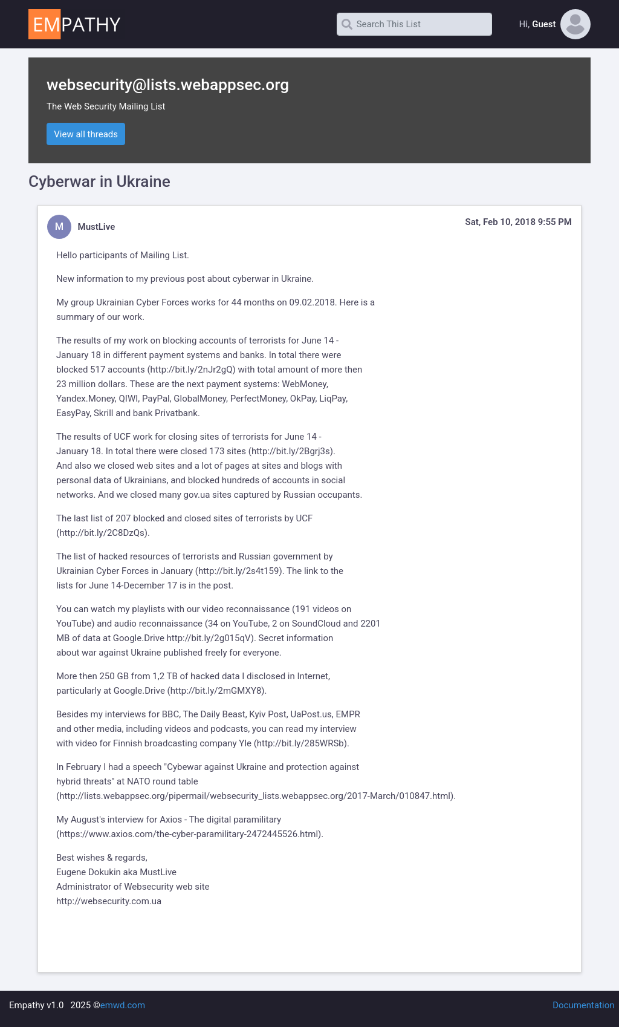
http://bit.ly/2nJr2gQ (192, 369)
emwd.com (122, 1005)
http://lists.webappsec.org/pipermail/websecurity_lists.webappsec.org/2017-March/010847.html (254, 796)
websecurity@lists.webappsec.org (168, 85)
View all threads (86, 134)
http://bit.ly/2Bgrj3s (290, 451)
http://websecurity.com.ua (108, 901)
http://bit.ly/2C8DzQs (101, 532)
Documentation (583, 1005)
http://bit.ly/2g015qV (209, 638)
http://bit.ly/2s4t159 (238, 571)
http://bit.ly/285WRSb (300, 743)
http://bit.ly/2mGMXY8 (216, 690)
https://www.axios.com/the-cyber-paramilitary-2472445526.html (188, 834)
